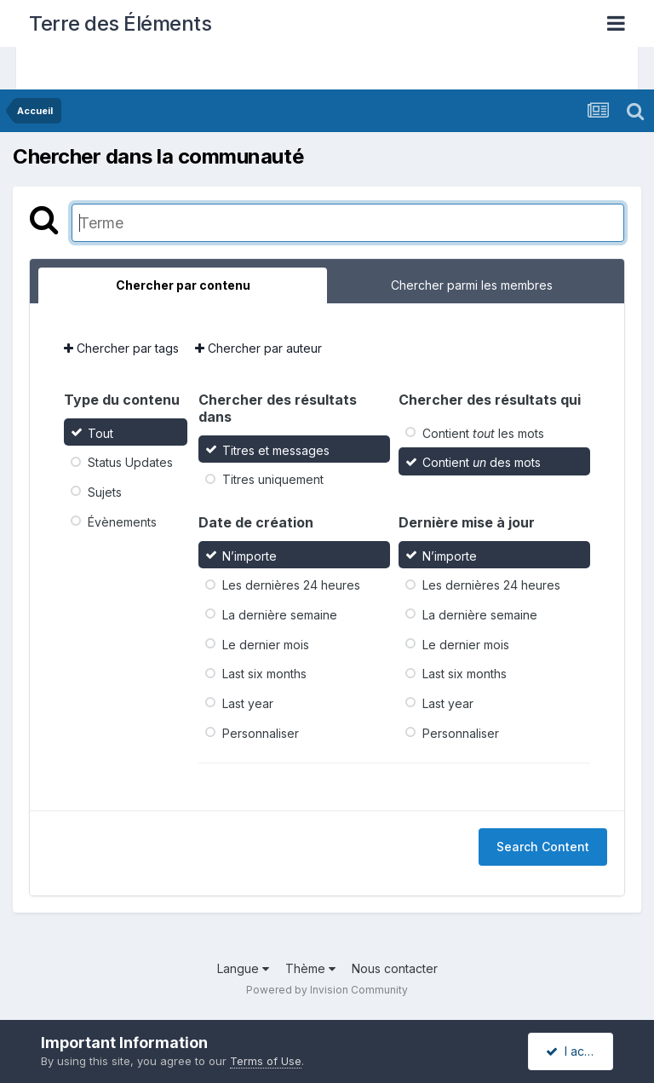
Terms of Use (265, 1061)
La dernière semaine (279, 615)
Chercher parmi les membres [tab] (472, 285)
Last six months (264, 673)
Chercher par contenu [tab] (183, 285)
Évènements (122, 521)
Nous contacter (395, 968)
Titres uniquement (273, 479)
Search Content (542, 846)
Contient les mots (483, 432)
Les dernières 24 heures (291, 585)
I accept (578, 1051)
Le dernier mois (265, 644)
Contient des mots (481, 462)
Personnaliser (260, 732)
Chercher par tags (121, 348)
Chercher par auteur (258, 348)
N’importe (249, 555)
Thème (310, 968)
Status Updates (130, 462)
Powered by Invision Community (327, 989)
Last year (247, 703)
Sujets (105, 492)
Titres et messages (276, 449)
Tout (100, 432)
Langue (243, 968)
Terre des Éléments (120, 23)
